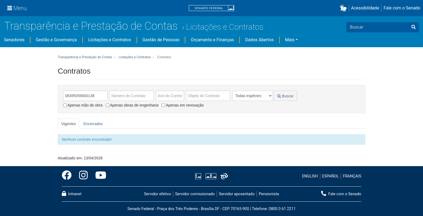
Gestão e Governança (56, 39)
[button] (344, 8)
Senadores (14, 39)
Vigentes (68, 124)
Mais (290, 39)
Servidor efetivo (157, 194)
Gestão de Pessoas (160, 39)
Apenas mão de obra (83, 105)
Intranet (71, 193)
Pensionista (269, 194)
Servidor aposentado (236, 194)
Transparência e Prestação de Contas (91, 26)
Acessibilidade (365, 8)
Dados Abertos (259, 39)
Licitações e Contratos (224, 27)
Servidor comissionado (195, 194)
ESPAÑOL (330, 176)
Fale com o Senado (402, 8)
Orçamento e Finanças (212, 39)
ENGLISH (310, 176)
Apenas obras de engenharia (132, 105)
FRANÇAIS (352, 176)
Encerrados (93, 124)
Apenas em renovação (183, 105)
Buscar (285, 96)
